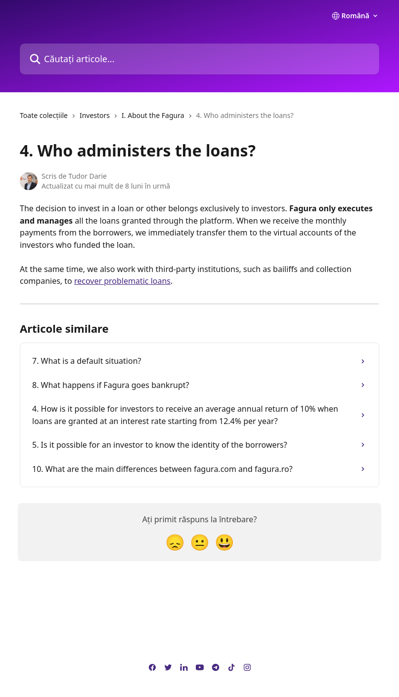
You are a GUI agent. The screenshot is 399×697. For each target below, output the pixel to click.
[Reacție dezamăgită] (175, 541)
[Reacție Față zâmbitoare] (224, 541)
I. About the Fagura (153, 115)
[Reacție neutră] (199, 541)
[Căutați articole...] (199, 59)
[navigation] (157, 119)
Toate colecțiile (44, 115)
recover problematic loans (122, 280)
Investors (95, 115)
